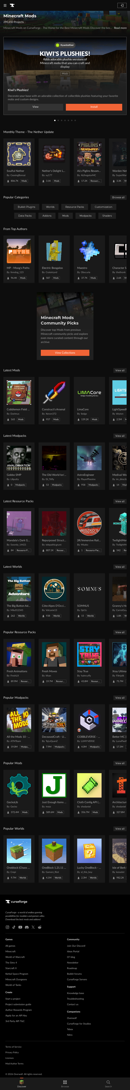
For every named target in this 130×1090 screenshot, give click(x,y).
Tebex (70, 1029)
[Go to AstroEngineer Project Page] (89, 466)
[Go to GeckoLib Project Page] (19, 793)
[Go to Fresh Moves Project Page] (54, 662)
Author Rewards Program (18, 1010)
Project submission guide (18, 1004)
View (35, 107)
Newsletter (72, 963)
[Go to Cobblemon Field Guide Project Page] (19, 400)
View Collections (65, 352)
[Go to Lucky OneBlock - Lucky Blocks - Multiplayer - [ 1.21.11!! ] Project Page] (89, 859)
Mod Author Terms (14, 1064)
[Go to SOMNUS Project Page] (89, 597)
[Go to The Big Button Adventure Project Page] (19, 597)
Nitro (69, 1035)
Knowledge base (75, 993)
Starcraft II (11, 968)
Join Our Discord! (76, 946)
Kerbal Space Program (16, 974)
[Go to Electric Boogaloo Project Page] (54, 259)
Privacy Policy (12, 1052)
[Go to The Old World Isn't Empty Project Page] (54, 466)
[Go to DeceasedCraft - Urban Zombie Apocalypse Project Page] (54, 728)
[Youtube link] (20, 927)
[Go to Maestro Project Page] (89, 259)
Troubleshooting (75, 999)
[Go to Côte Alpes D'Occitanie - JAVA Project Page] (54, 597)
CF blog (71, 957)
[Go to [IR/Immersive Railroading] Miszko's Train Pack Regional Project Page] (89, 531)
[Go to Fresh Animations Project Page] (19, 662)
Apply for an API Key (16, 1016)
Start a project (12, 999)
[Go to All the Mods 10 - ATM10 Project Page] (19, 728)
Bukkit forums (74, 974)
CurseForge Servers (77, 979)
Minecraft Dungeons (16, 979)
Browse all (118, 197)
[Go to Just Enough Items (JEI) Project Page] (54, 793)
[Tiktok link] (14, 927)
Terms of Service (13, 1047)
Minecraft (10, 951)
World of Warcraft (15, 957)
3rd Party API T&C (15, 1021)
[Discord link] (27, 927)
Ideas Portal (73, 951)
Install (94, 107)
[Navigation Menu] (5, 5)
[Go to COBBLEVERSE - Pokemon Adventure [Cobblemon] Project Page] (89, 728)
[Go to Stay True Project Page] (89, 662)
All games (10, 946)
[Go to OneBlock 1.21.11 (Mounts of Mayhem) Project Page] (54, 859)
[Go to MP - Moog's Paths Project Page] (19, 259)
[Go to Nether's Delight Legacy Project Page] (54, 162)
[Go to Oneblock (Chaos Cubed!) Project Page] (19, 859)
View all (120, 370)
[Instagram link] (7, 927)
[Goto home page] (12, 5)
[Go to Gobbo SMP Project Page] (19, 466)
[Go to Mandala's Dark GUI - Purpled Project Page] (19, 531)
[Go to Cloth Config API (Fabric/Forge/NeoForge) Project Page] (89, 793)
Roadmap (72, 968)
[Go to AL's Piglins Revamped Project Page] (89, 162)
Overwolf (72, 1018)
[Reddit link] (40, 927)
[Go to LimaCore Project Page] (89, 400)
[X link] (33, 927)
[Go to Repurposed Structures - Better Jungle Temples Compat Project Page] (54, 531)
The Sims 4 (11, 963)
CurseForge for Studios (79, 1024)
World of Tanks (13, 985)
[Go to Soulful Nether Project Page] (19, 162)
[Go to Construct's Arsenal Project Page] (54, 400)
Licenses (9, 1058)
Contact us (72, 1004)
